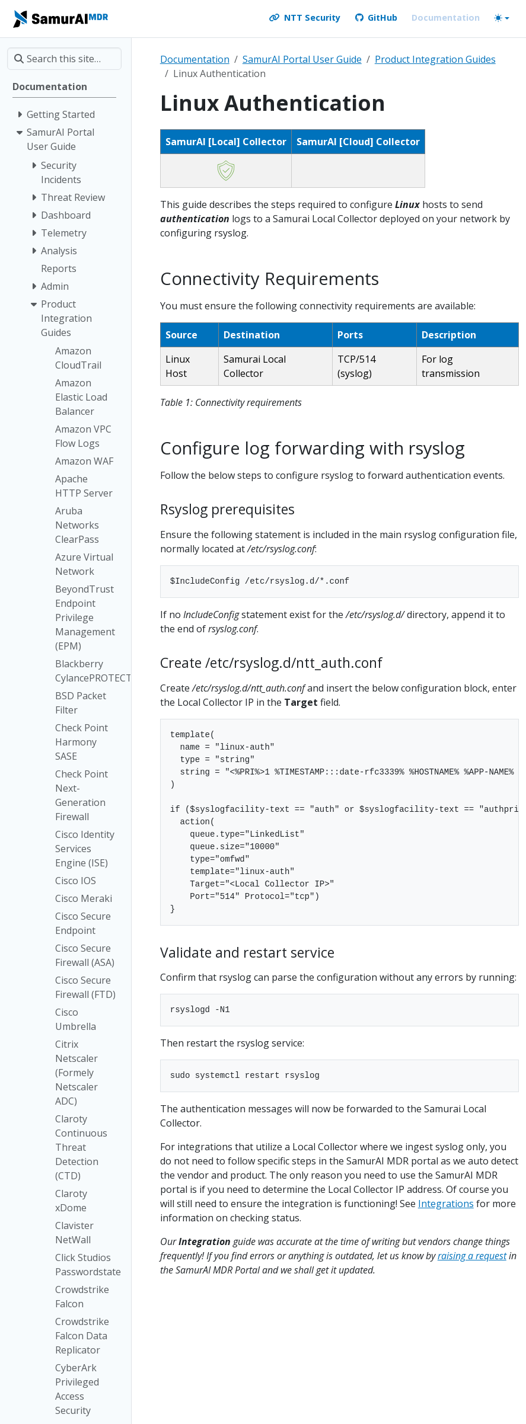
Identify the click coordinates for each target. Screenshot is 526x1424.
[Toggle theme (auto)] (501, 18)
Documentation (194, 59)
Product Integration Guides (435, 59)
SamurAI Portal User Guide (302, 59)
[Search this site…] (64, 58)
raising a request (472, 1255)
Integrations (446, 1203)
